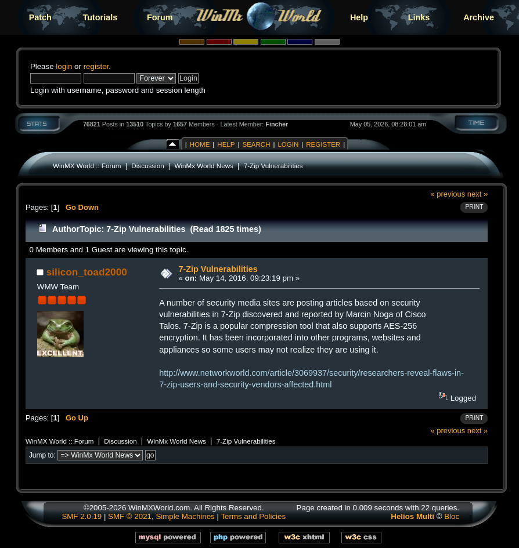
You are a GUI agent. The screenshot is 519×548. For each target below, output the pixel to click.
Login (287, 144)
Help (359, 17)
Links (419, 17)
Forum (160, 17)
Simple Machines (185, 516)
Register (323, 144)
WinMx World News (203, 165)
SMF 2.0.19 (82, 516)
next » (477, 194)
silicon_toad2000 (86, 272)
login (64, 66)
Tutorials (99, 17)
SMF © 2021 (130, 516)
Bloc (451, 516)
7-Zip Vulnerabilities (273, 165)
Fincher (276, 124)
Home (200, 144)
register (96, 66)
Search (256, 144)
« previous (447, 194)
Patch (40, 17)
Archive (478, 17)
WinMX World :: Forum (87, 165)
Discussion (147, 165)
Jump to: (42, 455)
